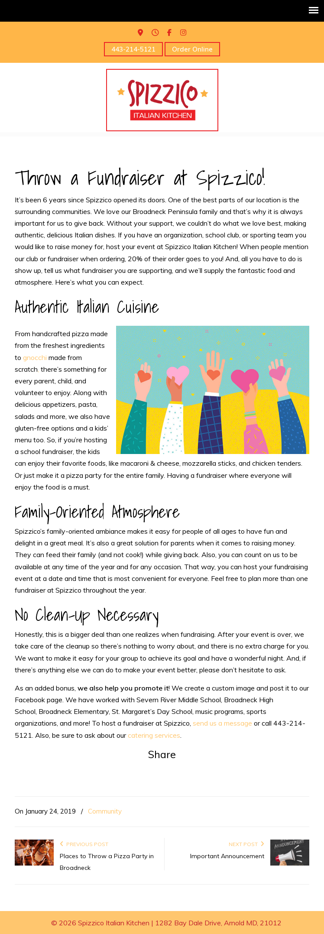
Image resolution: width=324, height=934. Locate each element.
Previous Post (84, 844)
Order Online (192, 49)
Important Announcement (227, 856)
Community (105, 811)
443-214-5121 (133, 49)
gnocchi (35, 357)
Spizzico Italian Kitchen (162, 100)
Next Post (246, 844)
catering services (154, 735)
